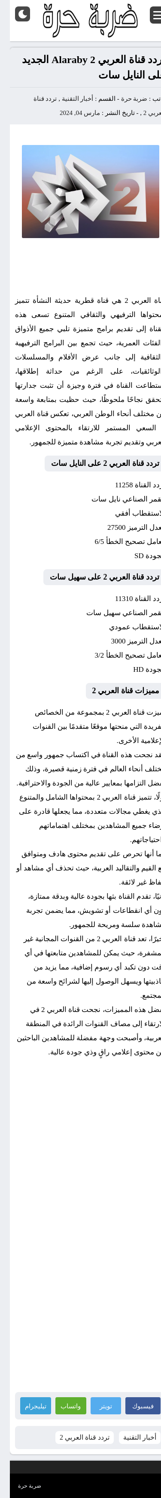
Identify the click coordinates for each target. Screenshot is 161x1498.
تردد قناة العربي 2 (75, 1437)
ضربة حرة (123, 98)
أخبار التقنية (68, 98)
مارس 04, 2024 (70, 112)
